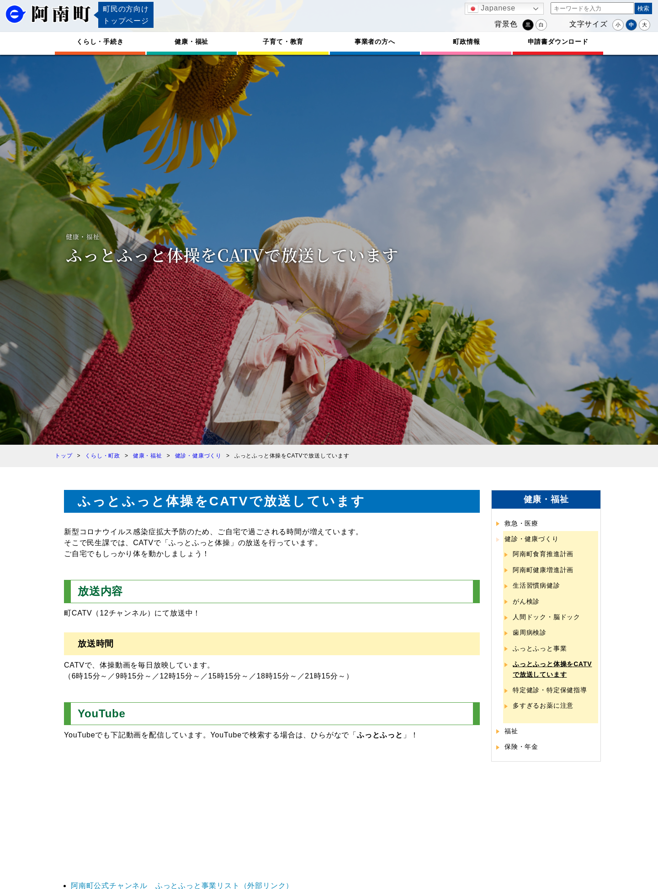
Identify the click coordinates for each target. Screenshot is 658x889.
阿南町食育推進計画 (543, 554)
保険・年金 (521, 746)
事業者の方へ (375, 41)
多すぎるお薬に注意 (543, 705)
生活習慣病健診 (536, 585)
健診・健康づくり (531, 538)
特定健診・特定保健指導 (550, 690)
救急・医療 (521, 523)
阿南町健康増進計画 (543, 569)
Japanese (491, 8)
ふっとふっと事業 (540, 648)
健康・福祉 (191, 41)
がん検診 (526, 601)
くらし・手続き (100, 41)
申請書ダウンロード (558, 41)
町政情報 (466, 41)
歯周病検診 (530, 632)
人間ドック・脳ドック (546, 617)
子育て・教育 (283, 41)
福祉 (511, 731)
